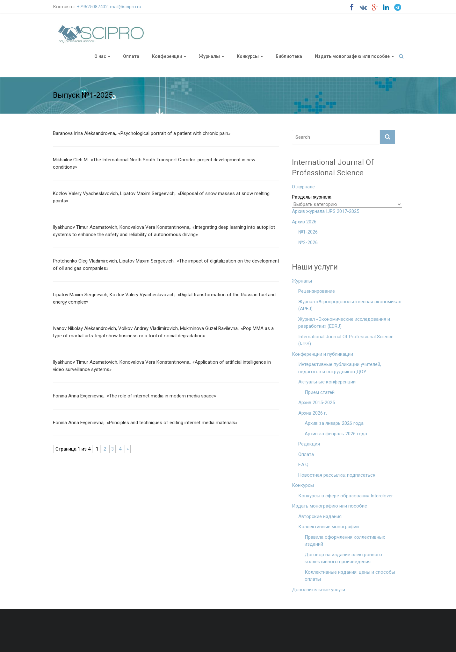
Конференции (167, 56)
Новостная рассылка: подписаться (336, 475)
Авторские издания (320, 516)
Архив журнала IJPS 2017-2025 (325, 211)
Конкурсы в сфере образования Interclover (345, 496)
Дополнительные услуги (318, 589)
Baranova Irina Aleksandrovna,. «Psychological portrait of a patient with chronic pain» (141, 133)
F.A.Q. (303, 464)
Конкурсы (248, 56)
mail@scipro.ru (125, 7)
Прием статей (320, 392)
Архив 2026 (304, 222)
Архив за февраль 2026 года (336, 434)
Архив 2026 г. (312, 413)
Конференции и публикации (322, 354)
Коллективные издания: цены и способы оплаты (350, 575)
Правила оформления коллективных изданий (345, 540)
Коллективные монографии (328, 526)
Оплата (131, 56)
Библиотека (289, 56)
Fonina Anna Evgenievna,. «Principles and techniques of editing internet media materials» (145, 422)
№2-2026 (308, 242)
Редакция (309, 444)
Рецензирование (316, 291)
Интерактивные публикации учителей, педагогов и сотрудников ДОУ (339, 368)
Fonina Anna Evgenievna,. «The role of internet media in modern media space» (134, 396)
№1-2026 (308, 232)
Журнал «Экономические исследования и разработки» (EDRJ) (344, 322)
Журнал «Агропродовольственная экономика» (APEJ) (349, 305)
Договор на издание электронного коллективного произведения (343, 558)
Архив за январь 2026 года (334, 423)
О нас (100, 56)
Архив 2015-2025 (316, 402)
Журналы (209, 56)
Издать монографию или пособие (352, 56)
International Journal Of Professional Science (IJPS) (346, 340)
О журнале (303, 187)
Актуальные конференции (327, 382)
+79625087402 (92, 7)
